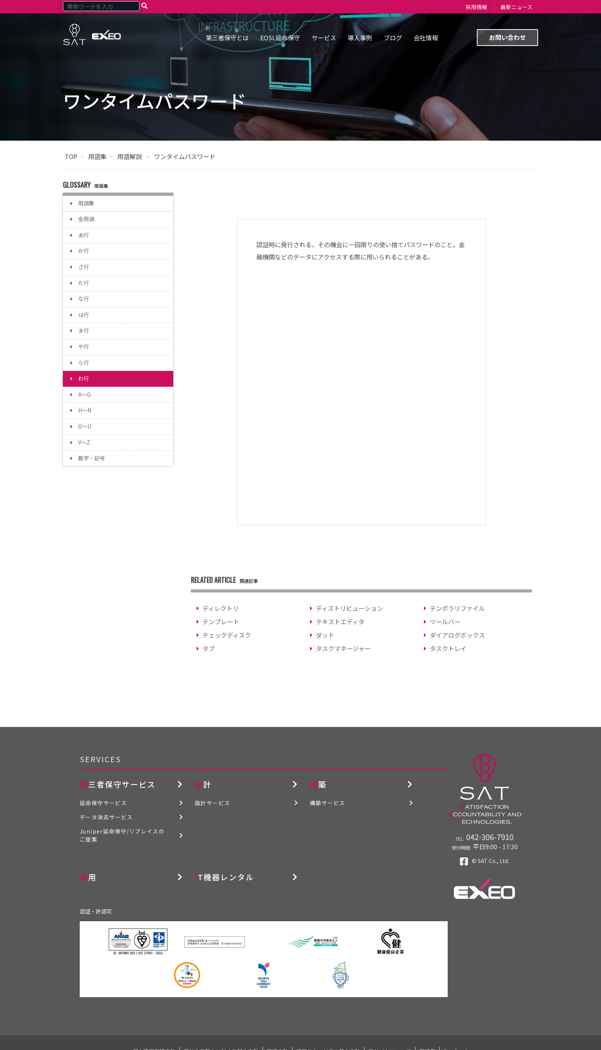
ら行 (83, 362)
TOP (71, 156)
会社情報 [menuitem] (426, 37)
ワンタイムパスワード (184, 156)
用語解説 (130, 156)
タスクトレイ (448, 648)
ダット (325, 635)
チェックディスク (226, 635)
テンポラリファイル (457, 608)
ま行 (83, 330)
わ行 (83, 378)
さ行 (83, 267)
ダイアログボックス (457, 635)
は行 (83, 314)
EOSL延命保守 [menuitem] (280, 37)
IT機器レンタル (224, 877)
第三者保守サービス (118, 784)
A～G (84, 394)
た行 (83, 283)
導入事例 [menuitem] (360, 37)
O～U (84, 426)
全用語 (86, 219)
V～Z (84, 442)
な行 (83, 298)
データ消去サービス (106, 817)
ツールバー (445, 621)
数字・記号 (91, 458)
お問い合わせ (507, 37)
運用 (88, 877)
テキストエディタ (340, 621)
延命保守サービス (103, 803)
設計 (203, 784)
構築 (318, 784)
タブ (208, 648)
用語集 (97, 156)
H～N (84, 410)
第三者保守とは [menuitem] (227, 37)
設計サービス (212, 803)
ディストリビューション (349, 608)
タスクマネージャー (343, 648)
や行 (83, 346)
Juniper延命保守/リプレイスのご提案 (122, 835)
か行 (83, 250)
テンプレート (220, 621)
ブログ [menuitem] (393, 37)
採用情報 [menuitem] (476, 7)
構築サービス (327, 803)
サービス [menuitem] (324, 37)
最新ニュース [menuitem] (516, 7)
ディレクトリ (220, 608)
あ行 (83, 235)
